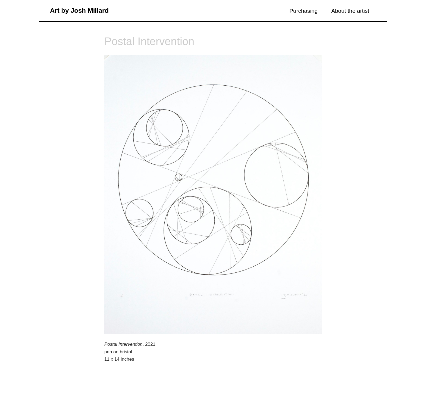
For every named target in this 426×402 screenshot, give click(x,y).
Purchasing (303, 11)
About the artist (350, 11)
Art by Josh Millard (79, 10)
